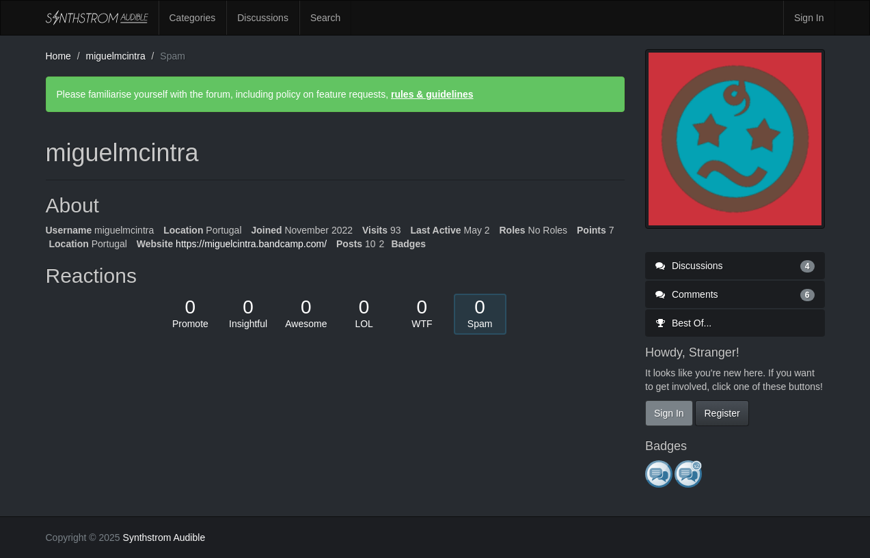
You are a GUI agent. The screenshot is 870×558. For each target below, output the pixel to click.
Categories (192, 17)
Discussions (262, 17)
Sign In (809, 17)
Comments (735, 294)
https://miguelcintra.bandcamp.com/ (251, 243)
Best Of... (683, 323)
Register (721, 413)
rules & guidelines (432, 94)
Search (325, 17)
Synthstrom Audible (97, 18)
